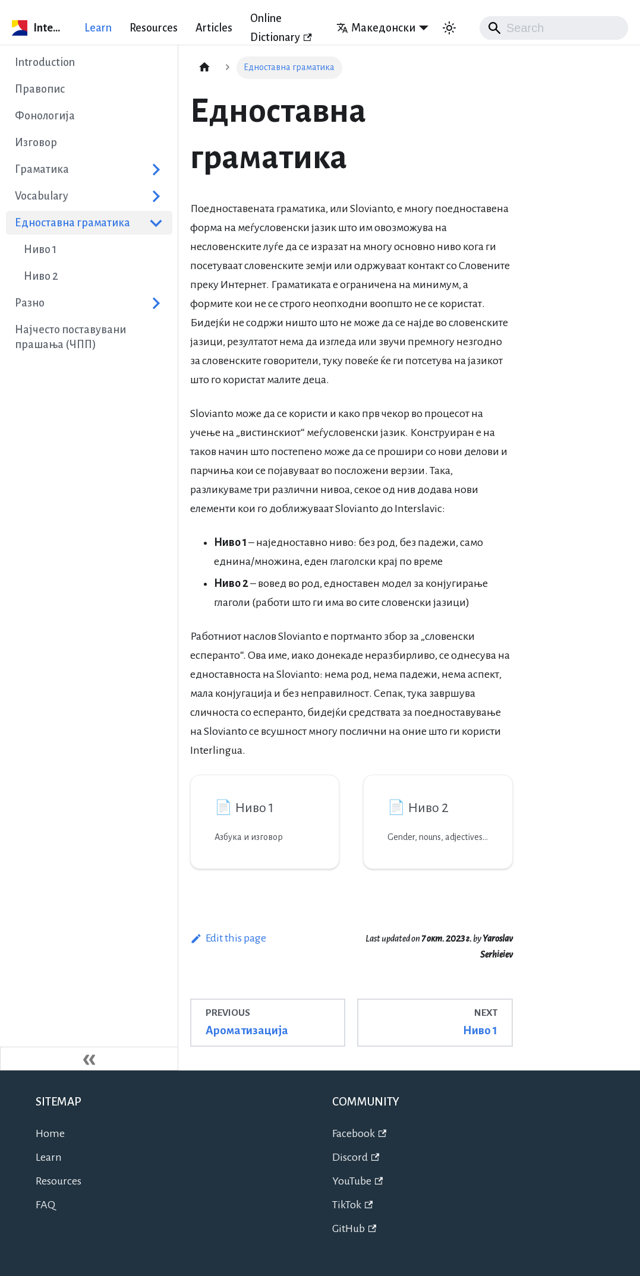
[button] (89, 196)
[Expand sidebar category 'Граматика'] (156, 169)
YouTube (357, 1181)
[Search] (554, 28)
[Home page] (204, 67)
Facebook (359, 1133)
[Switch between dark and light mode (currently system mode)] (449, 28)
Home (50, 1133)
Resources (154, 28)
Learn (98, 28)
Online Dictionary (281, 27)
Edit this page (228, 938)
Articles (214, 28)
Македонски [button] (375, 28)
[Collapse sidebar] (89, 1058)
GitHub (354, 1228)
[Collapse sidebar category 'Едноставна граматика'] (156, 223)
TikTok (352, 1205)
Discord (356, 1157)
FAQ (45, 1205)
